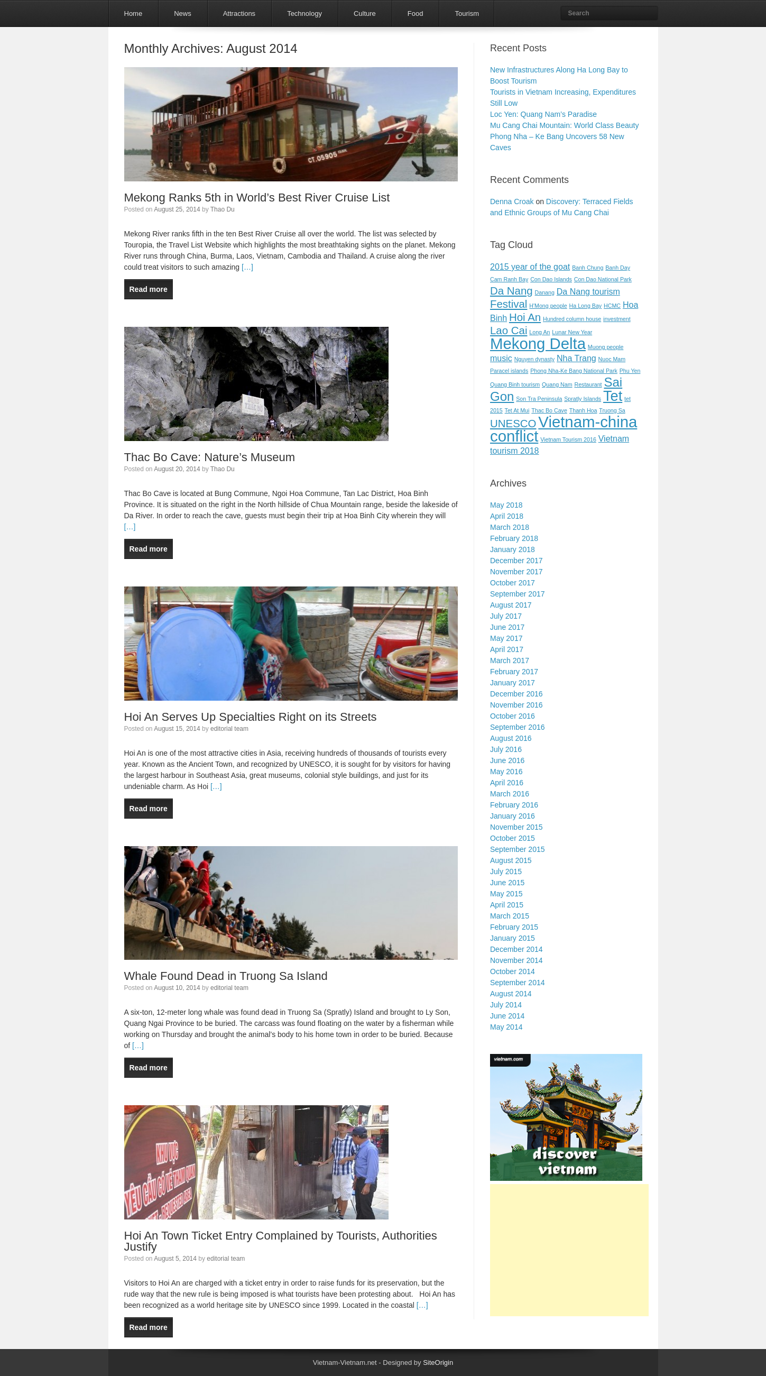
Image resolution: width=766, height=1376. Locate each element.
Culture (365, 13)
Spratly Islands (582, 399)
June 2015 (507, 882)
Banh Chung (587, 267)
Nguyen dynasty (534, 359)
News (182, 13)
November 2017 (516, 571)
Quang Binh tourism (515, 384)
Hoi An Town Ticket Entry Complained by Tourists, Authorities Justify (280, 1241)
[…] (246, 267)
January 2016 (512, 816)
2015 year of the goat (530, 266)
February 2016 (514, 805)
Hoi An (525, 317)
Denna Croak (512, 201)
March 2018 (509, 527)
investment (617, 319)
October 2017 (512, 583)
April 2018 (506, 516)
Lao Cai (508, 330)
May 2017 (506, 638)
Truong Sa (612, 410)
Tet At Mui (517, 410)
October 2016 (512, 716)
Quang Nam (557, 384)
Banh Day (617, 267)
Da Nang (511, 291)
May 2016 (506, 771)
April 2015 (506, 905)
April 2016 (506, 782)
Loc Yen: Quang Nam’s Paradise (543, 114)
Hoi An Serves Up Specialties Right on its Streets (250, 716)
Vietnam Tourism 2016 (568, 439)
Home (133, 13)
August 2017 (511, 605)
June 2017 (507, 627)
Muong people (606, 347)
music (501, 358)
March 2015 (509, 916)
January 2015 (512, 938)
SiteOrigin (438, 1362)
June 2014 (507, 1016)
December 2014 (516, 949)
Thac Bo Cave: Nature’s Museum (210, 457)
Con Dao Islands (551, 279)
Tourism (467, 13)
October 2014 (512, 971)
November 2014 (516, 960)
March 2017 (509, 660)
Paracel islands (509, 371)
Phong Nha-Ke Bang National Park (573, 371)
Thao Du (222, 209)
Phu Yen (630, 371)
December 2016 (516, 694)
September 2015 (517, 849)
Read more (149, 289)
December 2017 (516, 560)
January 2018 (512, 549)
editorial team (229, 728)
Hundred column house (572, 319)
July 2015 (506, 871)
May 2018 (506, 505)
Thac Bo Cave (549, 410)
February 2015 (514, 927)
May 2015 (506, 893)
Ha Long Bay (585, 305)
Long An (539, 332)
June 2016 (507, 760)
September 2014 (517, 982)
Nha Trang (576, 358)
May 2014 (506, 1027)
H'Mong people (548, 305)
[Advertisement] (569, 1250)
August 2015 (511, 860)
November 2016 (516, 705)
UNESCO (513, 423)
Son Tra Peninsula (539, 399)
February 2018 (514, 538)
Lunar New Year (572, 332)
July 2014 (506, 1005)
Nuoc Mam (612, 359)
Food (415, 13)
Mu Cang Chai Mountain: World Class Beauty (564, 125)
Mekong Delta (538, 343)
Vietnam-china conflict (563, 429)
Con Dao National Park (603, 279)
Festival (508, 304)
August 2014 (511, 993)
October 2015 (512, 838)
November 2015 (516, 827)
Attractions (239, 13)
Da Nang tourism (588, 291)
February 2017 (514, 671)
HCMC (612, 305)
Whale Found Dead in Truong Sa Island (226, 976)
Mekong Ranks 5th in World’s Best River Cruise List (257, 197)
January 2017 (512, 682)
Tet (612, 396)
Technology (304, 13)
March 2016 (509, 794)
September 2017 (517, 594)
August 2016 (511, 738)
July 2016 (506, 749)
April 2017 (506, 649)
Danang (545, 292)
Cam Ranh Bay (509, 279)
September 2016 (517, 727)
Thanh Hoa (583, 410)
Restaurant (588, 384)
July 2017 (506, 616)
